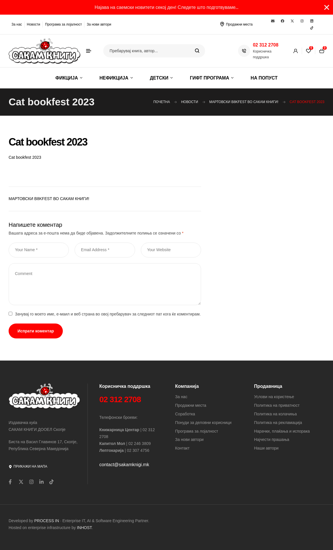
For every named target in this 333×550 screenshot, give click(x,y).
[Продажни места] (222, 24)
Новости (189, 102)
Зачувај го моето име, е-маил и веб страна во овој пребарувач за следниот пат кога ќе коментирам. (107, 314)
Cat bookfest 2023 (25, 157)
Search (197, 50)
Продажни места (239, 24)
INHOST (84, 527)
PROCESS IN (47, 520)
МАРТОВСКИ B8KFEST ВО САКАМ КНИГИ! (244, 102)
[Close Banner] (326, 7)
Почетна (161, 102)
